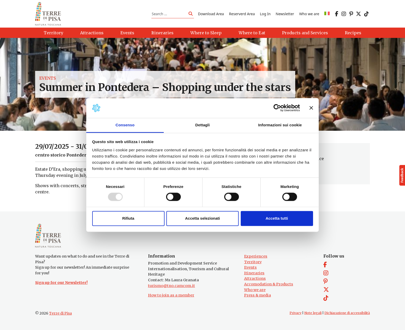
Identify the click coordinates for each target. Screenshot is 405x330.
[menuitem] (327, 13)
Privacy (295, 313)
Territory (253, 262)
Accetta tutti (277, 218)
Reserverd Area (242, 13)
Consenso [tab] (124, 125)
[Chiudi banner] (311, 108)
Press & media (257, 295)
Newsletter (285, 13)
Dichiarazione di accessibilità (347, 313)
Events (47, 78)
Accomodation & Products (268, 284)
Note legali (313, 313)
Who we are (309, 13)
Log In (265, 13)
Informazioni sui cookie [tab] (280, 125)
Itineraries (254, 273)
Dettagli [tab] (202, 125)
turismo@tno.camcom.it (171, 285)
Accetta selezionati (202, 218)
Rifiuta (128, 218)
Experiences (255, 256)
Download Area (211, 13)
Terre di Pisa (60, 313)
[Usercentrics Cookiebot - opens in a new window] (277, 108)
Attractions (255, 278)
